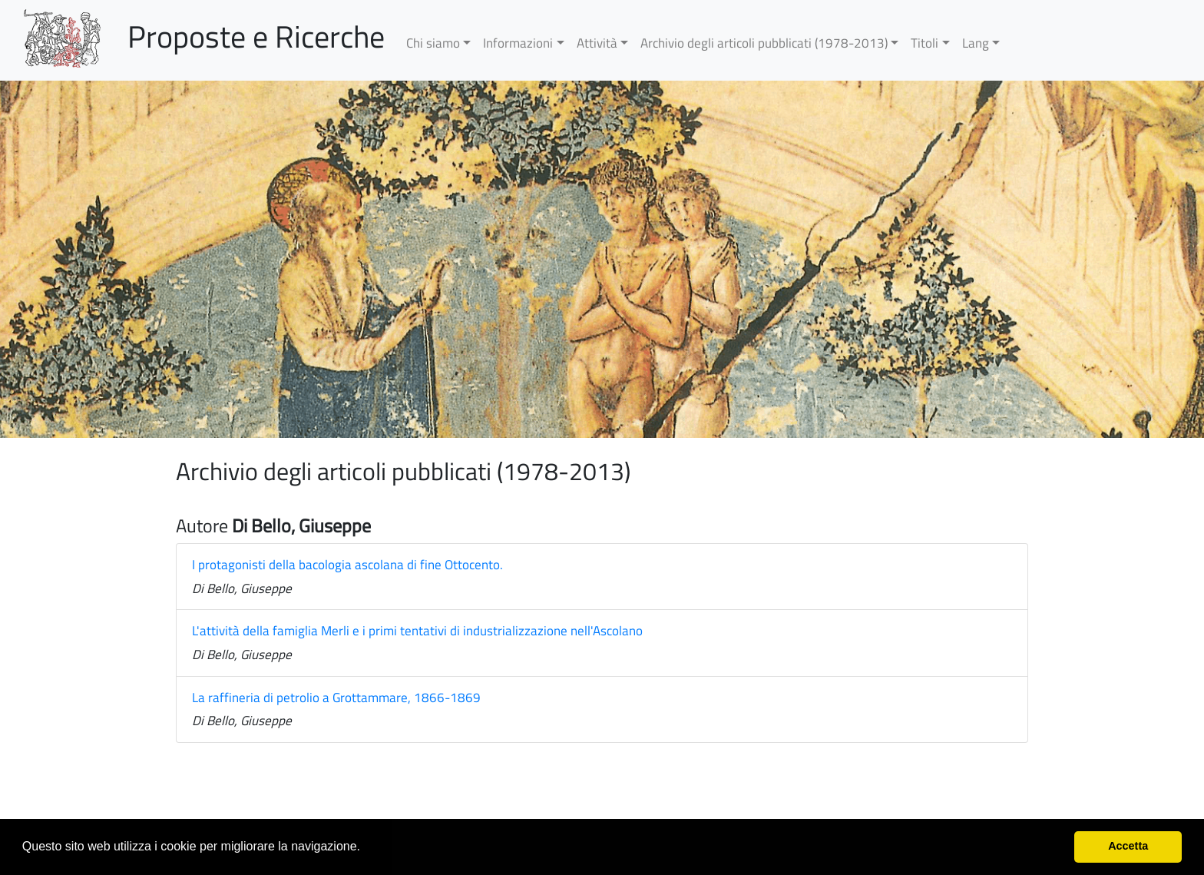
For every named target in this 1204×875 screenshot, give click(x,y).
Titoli (924, 43)
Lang (975, 43)
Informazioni (518, 43)
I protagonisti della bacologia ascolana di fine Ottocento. (347, 565)
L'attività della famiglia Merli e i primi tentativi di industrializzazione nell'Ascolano (417, 631)
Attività (597, 43)
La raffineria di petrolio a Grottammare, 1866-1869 (336, 698)
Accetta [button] (1128, 846)
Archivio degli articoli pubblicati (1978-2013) (764, 43)
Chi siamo (433, 43)
